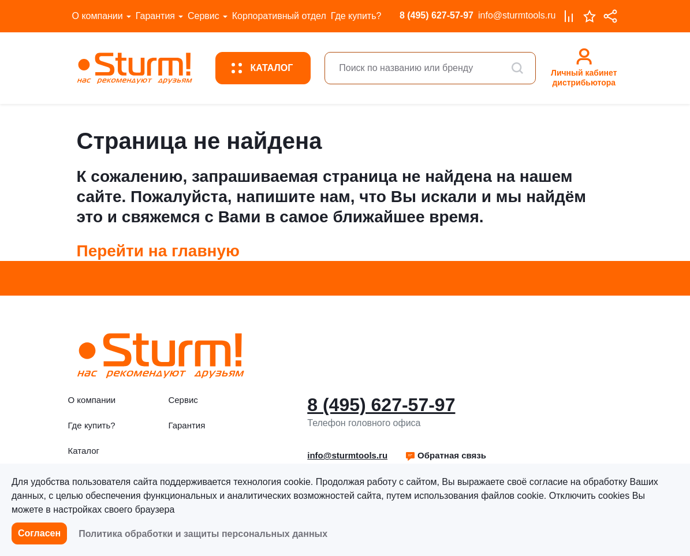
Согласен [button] (39, 533)
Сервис (203, 16)
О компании (97, 16)
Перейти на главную (158, 251)
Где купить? (356, 16)
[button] (445, 455)
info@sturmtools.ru (517, 15)
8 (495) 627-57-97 (436, 15)
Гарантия (155, 16)
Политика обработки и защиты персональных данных (203, 534)
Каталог (84, 451)
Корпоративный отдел (279, 16)
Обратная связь (445, 455)
